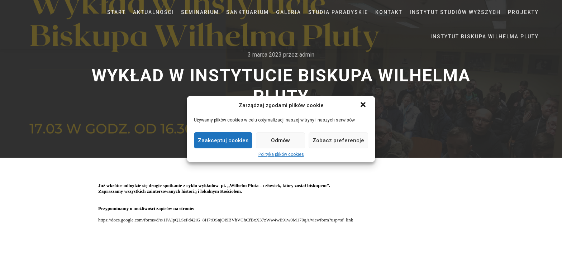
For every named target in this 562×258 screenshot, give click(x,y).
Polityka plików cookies (281, 154)
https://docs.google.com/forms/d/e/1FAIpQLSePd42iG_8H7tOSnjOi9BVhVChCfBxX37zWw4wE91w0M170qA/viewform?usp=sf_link (225, 220)
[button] (363, 105)
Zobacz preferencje (338, 140)
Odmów (280, 140)
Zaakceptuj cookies (223, 140)
